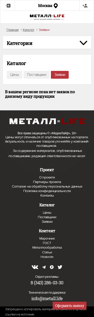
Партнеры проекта (47, 182)
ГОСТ (47, 243)
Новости (47, 257)
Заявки (59, 74)
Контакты (47, 195)
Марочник (47, 238)
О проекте (47, 177)
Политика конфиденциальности (47, 191)
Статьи (47, 252)
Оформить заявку (69, 305)
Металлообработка (47, 247)
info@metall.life (47, 298)
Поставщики (36, 74)
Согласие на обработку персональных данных (47, 186)
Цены (14, 74)
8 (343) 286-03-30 (47, 283)
